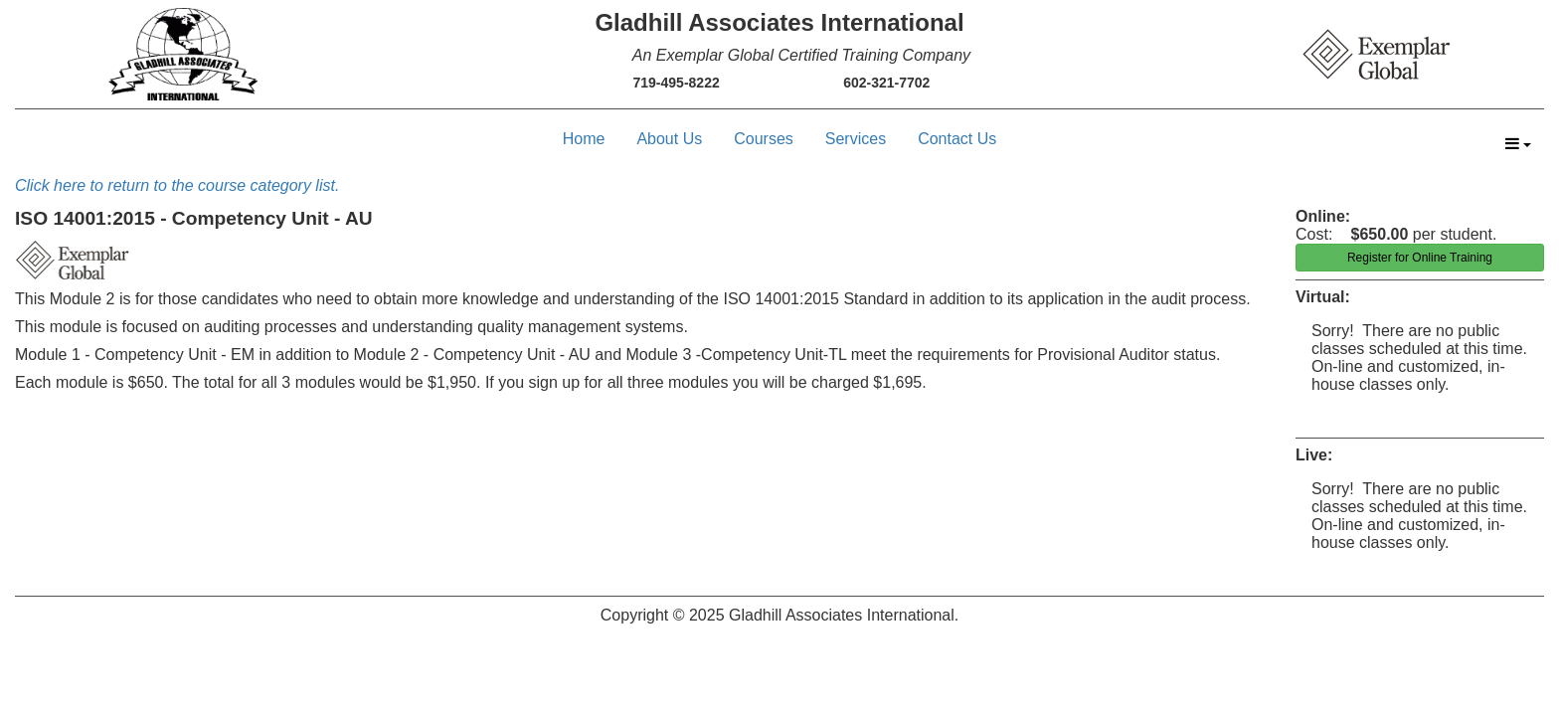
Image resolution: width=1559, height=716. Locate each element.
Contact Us (957, 138)
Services (855, 138)
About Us (669, 138)
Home (584, 138)
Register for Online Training (1419, 258)
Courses (763, 138)
